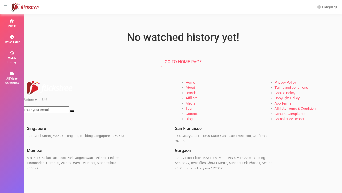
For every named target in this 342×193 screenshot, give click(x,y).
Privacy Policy (285, 82)
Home (190, 82)
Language (327, 7)
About (190, 88)
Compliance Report (289, 119)
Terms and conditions (291, 88)
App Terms (283, 103)
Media (190, 103)
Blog (189, 119)
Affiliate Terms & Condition (295, 108)
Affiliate (191, 98)
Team (190, 108)
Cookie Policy (285, 93)
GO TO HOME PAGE (183, 61)
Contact (192, 114)
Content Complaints (290, 114)
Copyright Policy (287, 98)
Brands (191, 93)
